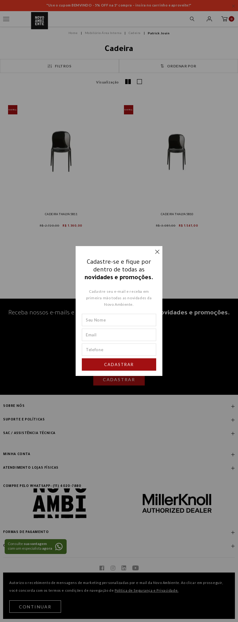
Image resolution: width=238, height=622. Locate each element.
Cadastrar (119, 364)
